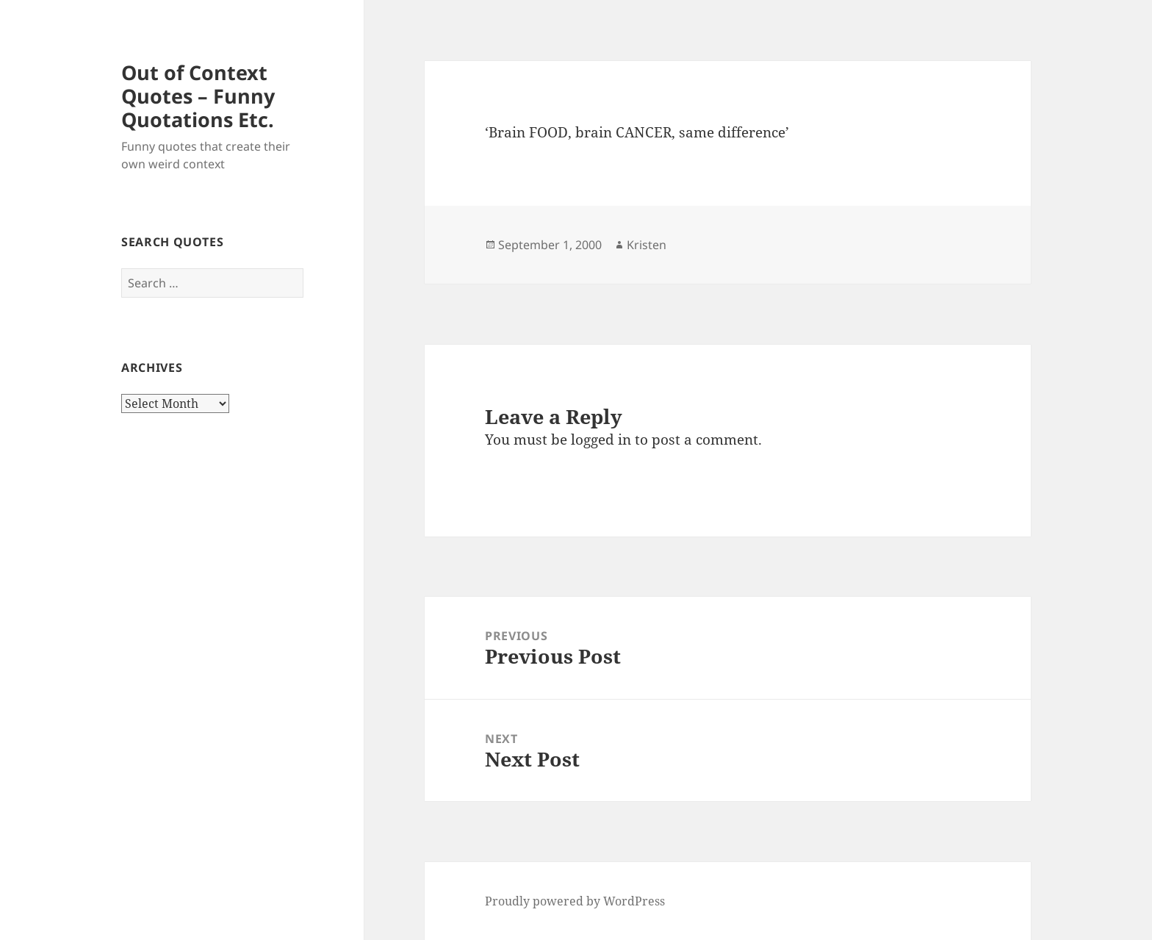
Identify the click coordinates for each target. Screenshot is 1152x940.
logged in (601, 439)
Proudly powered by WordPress (575, 901)
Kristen (646, 245)
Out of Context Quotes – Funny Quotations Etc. (198, 96)
